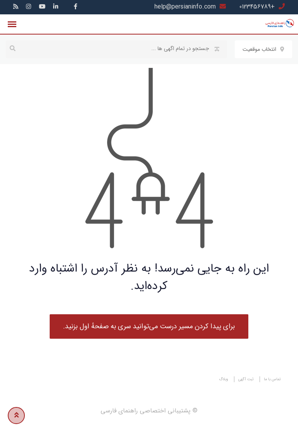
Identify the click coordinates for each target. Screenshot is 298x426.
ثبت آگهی (246, 379)
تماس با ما (272, 379)
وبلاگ (223, 379)
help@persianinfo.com (185, 7)
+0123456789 (257, 7)
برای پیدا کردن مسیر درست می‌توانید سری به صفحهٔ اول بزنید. (149, 326)
